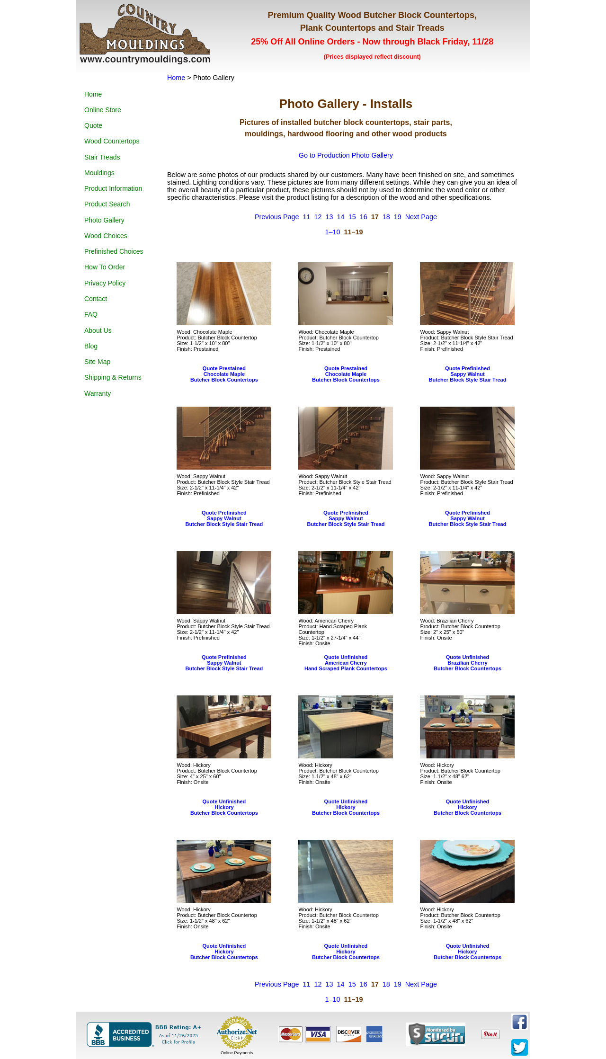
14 (341, 217)
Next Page (421, 217)
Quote (93, 125)
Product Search (107, 204)
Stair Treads (102, 157)
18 (386, 217)
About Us (98, 330)
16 (363, 217)
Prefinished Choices (113, 251)
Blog (91, 346)
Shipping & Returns (113, 377)
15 (352, 217)
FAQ (91, 314)
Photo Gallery (104, 220)
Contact (95, 299)
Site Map (97, 361)
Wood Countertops (111, 141)
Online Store (102, 110)
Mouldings (99, 173)
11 (307, 217)
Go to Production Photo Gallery (346, 155)
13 (329, 217)
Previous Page (277, 217)
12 (318, 217)
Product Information (113, 188)
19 (397, 217)
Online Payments (237, 1052)
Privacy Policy (104, 283)
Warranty (97, 393)
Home (93, 94)
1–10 (332, 232)
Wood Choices (105, 236)
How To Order (104, 267)
